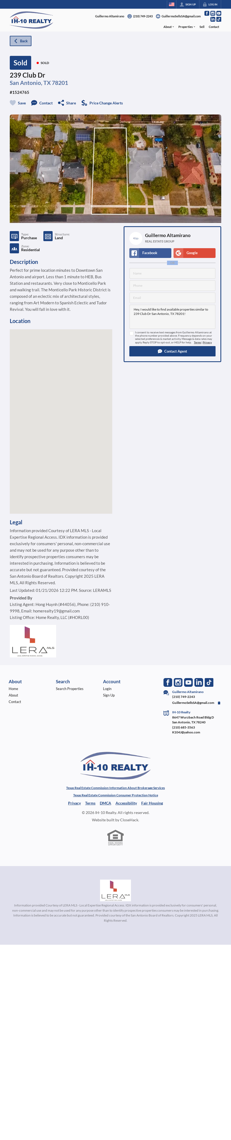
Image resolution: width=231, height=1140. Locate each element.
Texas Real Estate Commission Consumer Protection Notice (115, 795)
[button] (172, 351)
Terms (197, 342)
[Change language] (171, 4)
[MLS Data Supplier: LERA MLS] (115, 890)
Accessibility (126, 803)
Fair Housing (152, 803)
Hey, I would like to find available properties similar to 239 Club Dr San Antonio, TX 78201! (172, 317)
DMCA (105, 803)
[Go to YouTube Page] (218, 13)
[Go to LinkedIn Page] (212, 19)
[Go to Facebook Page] (206, 13)
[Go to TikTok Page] (218, 19)
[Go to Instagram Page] (212, 13)
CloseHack (129, 820)
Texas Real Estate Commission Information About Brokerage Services (115, 788)
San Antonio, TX (30, 82)
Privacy (207, 342)
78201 (60, 82)
